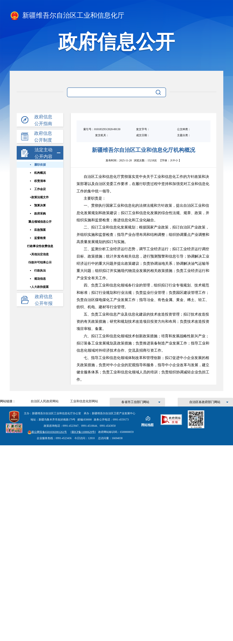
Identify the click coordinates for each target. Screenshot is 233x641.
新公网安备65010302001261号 (47, 432)
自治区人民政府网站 (45, 401)
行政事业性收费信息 (40, 245)
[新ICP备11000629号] (83, 432)
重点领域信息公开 (39, 221)
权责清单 (40, 180)
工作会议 (40, 188)
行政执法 (40, 270)
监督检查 (40, 237)
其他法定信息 (40, 253)
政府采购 (40, 213)
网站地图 (147, 424)
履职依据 (40, 164)
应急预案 (40, 229)
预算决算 (40, 205)
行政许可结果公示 (39, 262)
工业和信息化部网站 (84, 401)
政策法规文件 (40, 197)
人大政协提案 (40, 286)
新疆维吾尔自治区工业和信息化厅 (67, 16)
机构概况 (40, 172)
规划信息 (40, 278)
